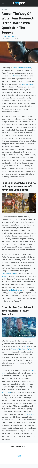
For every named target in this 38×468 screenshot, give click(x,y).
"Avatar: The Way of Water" (22, 349)
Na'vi (26, 346)
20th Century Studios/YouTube (28, 61)
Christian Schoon (10, 36)
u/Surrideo (6, 392)
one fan (5, 276)
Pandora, (16, 76)
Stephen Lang (27, 84)
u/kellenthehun (15, 290)
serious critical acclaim (22, 67)
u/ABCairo (30, 414)
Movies (4, 9)
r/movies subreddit (9, 273)
